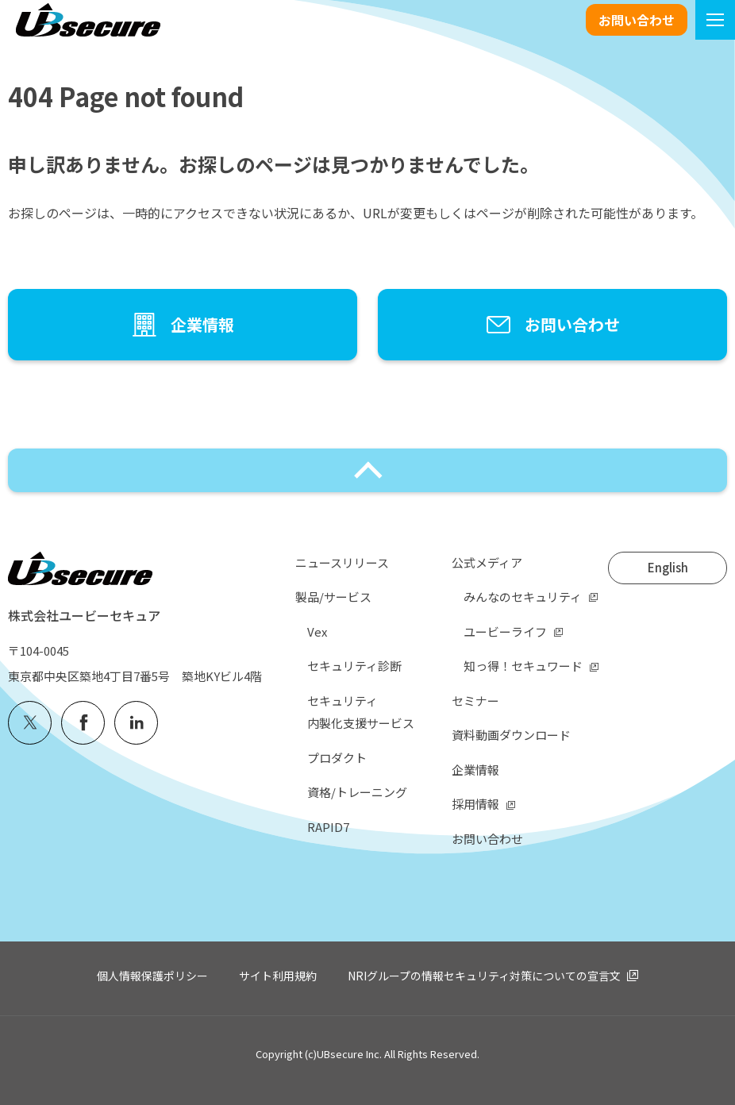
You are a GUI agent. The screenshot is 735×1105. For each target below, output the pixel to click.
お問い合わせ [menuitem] (487, 838)
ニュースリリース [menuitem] (342, 562)
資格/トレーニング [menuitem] (357, 792)
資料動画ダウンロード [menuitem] (511, 734)
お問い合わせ (636, 19)
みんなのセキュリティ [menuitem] (523, 596)
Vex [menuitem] (317, 631)
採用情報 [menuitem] (475, 803)
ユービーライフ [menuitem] (505, 631)
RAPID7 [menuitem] (328, 826)
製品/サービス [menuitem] (333, 596)
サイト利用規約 (278, 976)
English (668, 567)
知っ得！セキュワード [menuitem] (523, 665)
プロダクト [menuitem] (337, 757)
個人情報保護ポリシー (152, 976)
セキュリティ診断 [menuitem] (354, 665)
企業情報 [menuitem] (475, 769)
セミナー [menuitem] (475, 700)
